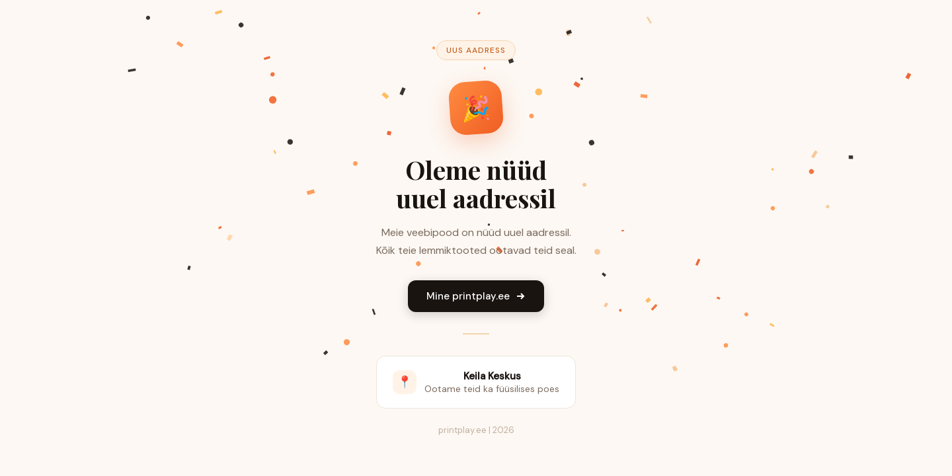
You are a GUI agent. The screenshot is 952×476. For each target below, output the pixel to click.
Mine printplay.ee (476, 296)
